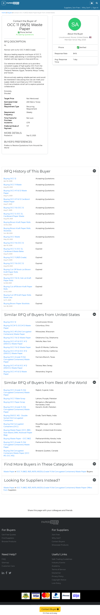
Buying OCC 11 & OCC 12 (14, 208)
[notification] (92, 3)
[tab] (50, 171)
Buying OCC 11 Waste (13, 185)
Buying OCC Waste (12, 237)
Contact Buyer (50, 609)
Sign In (95, 8)
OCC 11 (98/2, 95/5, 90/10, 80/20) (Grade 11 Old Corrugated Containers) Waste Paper (54, 471)
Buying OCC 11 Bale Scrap (14, 398)
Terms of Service (59, 569)
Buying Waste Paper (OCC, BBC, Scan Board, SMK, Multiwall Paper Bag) (18, 432)
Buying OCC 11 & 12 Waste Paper (17, 338)
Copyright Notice (59, 580)
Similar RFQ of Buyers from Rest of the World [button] (50, 382)
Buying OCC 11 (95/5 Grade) (15, 257)
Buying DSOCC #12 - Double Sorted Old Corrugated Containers (15, 418)
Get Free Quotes (9, 534)
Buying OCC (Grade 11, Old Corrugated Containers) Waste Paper (17, 392)
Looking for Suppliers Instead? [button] (50, 480)
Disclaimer (56, 573)
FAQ (4, 559)
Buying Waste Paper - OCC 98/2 (17, 438)
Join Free (56, 534)
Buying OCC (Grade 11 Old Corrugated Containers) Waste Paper (17, 359)
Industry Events (58, 562)
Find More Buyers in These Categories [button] (50, 464)
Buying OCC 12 (10, 178)
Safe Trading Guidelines (62, 559)
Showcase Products (60, 545)
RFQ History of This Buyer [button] (50, 171)
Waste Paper (9, 471)
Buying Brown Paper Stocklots (16, 303)
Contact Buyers (58, 541)
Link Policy (56, 583)
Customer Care (8, 566)
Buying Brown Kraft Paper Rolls (17, 222)
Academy (56, 566)
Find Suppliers (8, 538)
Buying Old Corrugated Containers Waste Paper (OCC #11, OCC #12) (16, 453)
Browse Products (9, 541)
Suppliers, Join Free (72, 8)
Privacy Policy (57, 576)
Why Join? (86, 8)
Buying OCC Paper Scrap (14, 402)
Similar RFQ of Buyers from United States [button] (50, 314)
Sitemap (5, 562)
